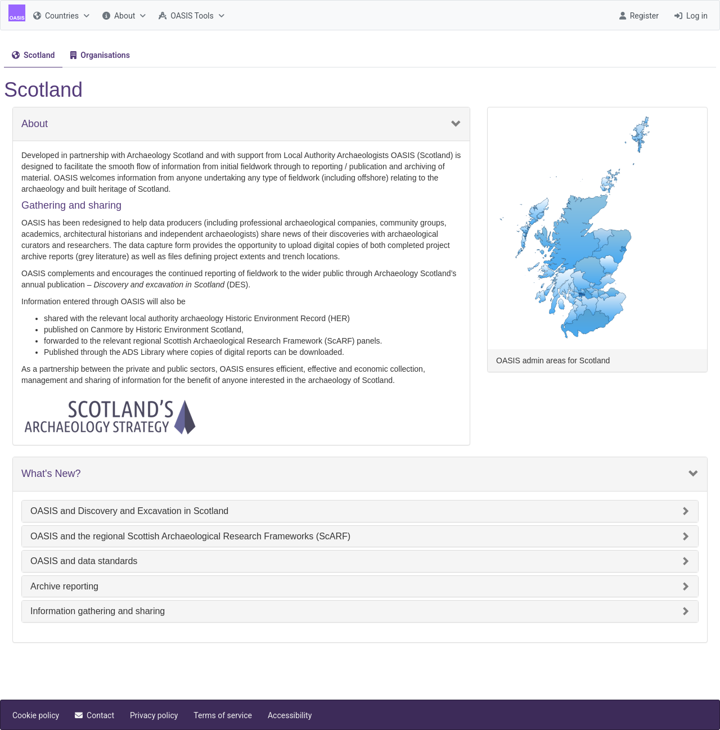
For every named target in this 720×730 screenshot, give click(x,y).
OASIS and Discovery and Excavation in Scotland (129, 511)
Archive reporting (64, 586)
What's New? (50, 473)
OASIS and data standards (83, 561)
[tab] (33, 55)
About (34, 124)
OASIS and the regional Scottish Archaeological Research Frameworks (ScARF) (190, 536)
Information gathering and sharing (97, 611)
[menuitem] (59, 15)
